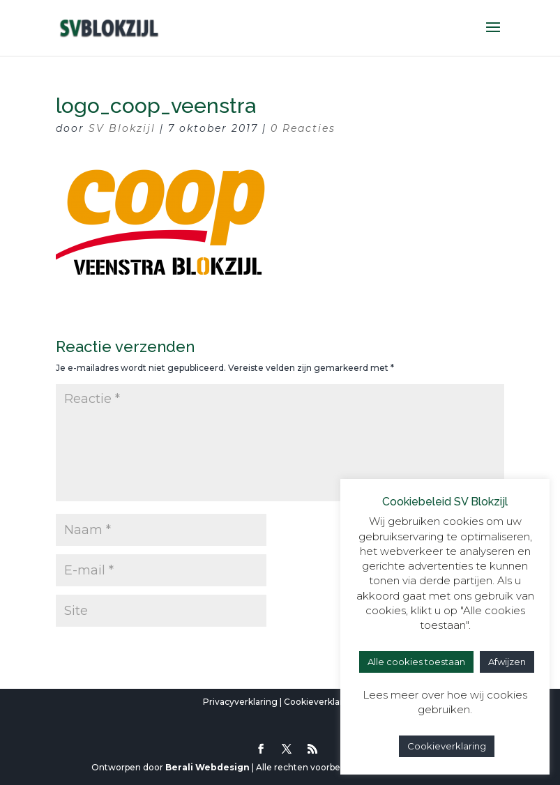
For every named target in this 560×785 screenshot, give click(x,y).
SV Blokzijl (122, 128)
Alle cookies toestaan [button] (416, 661)
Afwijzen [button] (507, 661)
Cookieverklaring (320, 701)
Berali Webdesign (207, 767)
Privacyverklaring (240, 701)
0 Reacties (303, 128)
